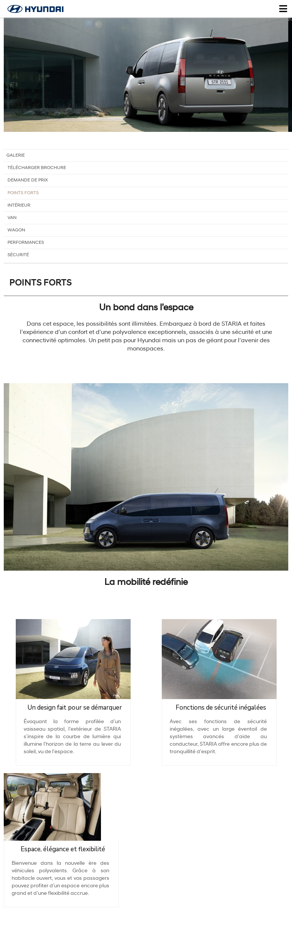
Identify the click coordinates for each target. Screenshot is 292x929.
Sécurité (18, 258)
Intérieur (19, 208)
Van (12, 221)
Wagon (16, 233)
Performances (26, 245)
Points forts (23, 196)
